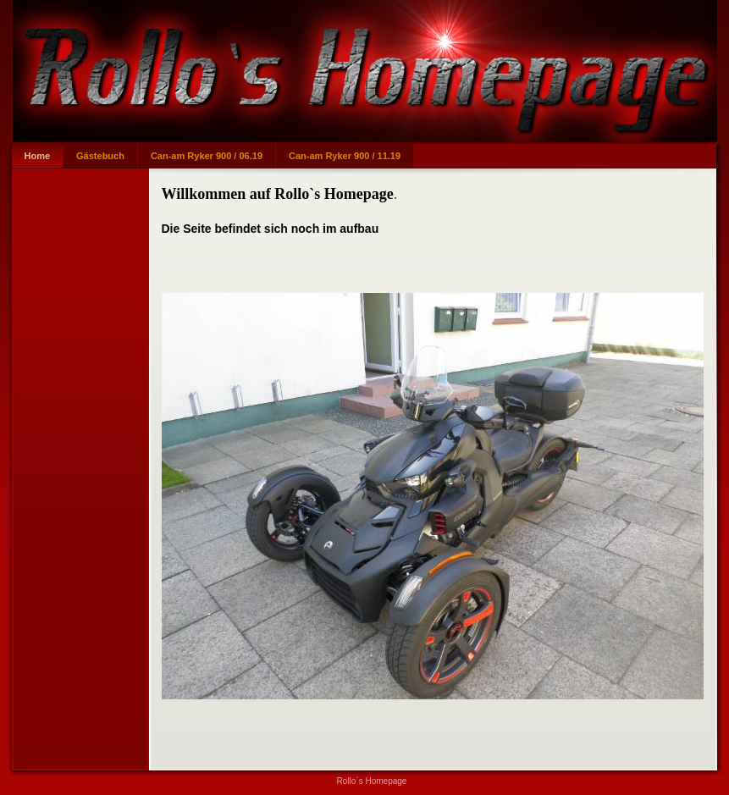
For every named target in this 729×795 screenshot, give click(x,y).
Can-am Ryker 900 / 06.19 (206, 156)
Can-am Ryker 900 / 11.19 (344, 156)
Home (38, 156)
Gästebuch (100, 156)
